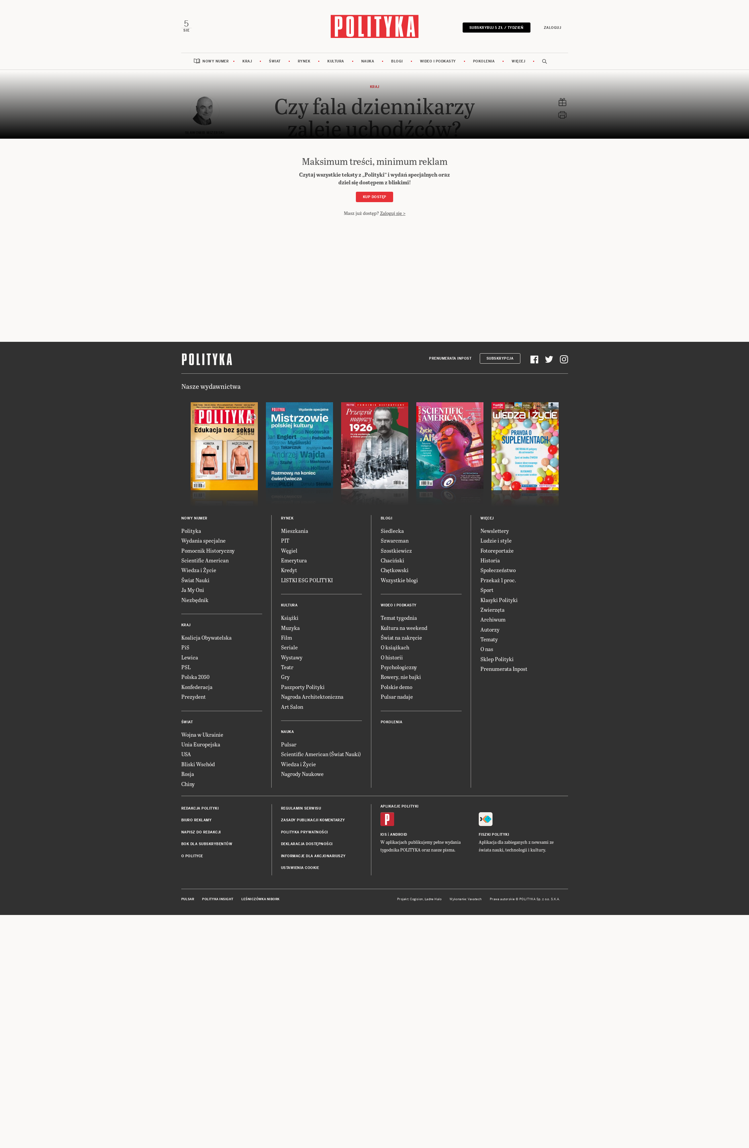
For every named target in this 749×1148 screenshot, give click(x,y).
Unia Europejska (200, 744)
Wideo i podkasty (438, 61)
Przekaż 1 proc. (498, 580)
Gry (285, 677)
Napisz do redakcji (201, 832)
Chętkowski (395, 570)
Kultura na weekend (404, 628)
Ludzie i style (496, 540)
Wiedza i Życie (198, 570)
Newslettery (494, 531)
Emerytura (294, 560)
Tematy (489, 639)
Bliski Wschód (198, 764)
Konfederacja (197, 687)
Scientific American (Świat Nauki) (321, 754)
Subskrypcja (500, 358)
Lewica (189, 657)
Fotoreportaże (497, 550)
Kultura (335, 61)
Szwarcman (395, 540)
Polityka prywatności (304, 832)
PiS (185, 647)
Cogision (416, 899)
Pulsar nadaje (397, 696)
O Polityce (192, 856)
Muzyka (290, 628)
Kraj (247, 61)
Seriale (289, 647)
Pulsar (288, 744)
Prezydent (193, 696)
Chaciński (392, 560)
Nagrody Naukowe (302, 774)
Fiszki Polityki (494, 834)
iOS (383, 834)
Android (398, 834)
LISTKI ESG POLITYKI (307, 580)
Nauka (367, 61)
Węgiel (289, 550)
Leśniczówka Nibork (260, 899)
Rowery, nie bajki (401, 677)
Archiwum (493, 619)
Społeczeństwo (498, 570)
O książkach (395, 647)
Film (286, 637)
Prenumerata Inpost (450, 358)
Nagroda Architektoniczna (312, 696)
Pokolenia (484, 61)
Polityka (191, 531)
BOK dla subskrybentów (207, 844)
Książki (289, 618)
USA (186, 754)
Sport (487, 590)
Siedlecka (392, 531)
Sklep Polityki (497, 659)
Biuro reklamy (196, 820)
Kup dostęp (374, 197)
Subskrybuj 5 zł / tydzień (496, 28)
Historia (490, 560)
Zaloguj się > (393, 213)
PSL (186, 667)
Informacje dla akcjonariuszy (313, 856)
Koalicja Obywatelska (206, 637)
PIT (285, 540)
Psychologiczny (399, 667)
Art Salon (292, 706)
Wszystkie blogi (399, 580)
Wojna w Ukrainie (202, 734)
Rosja (187, 774)
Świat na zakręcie (401, 637)
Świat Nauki (195, 580)
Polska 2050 (195, 677)
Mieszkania (294, 531)
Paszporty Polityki (303, 687)
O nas (486, 649)
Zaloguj (552, 28)
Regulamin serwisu (301, 808)
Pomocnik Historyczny (208, 550)
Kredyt (289, 570)
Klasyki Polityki (499, 600)
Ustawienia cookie (300, 868)
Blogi (397, 61)
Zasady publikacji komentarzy (313, 820)
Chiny (188, 784)
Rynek (304, 61)
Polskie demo (396, 687)
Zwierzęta (492, 609)
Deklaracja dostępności (307, 844)
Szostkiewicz (396, 550)
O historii (392, 657)
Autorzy (490, 629)
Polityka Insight (217, 899)
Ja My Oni (192, 590)
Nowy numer (215, 61)
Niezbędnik (194, 600)
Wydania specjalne (203, 540)
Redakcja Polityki (200, 808)
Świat (275, 61)
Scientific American (205, 560)
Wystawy (291, 657)
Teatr (287, 667)
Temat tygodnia (399, 618)
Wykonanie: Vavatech (466, 899)
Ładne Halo (433, 899)
